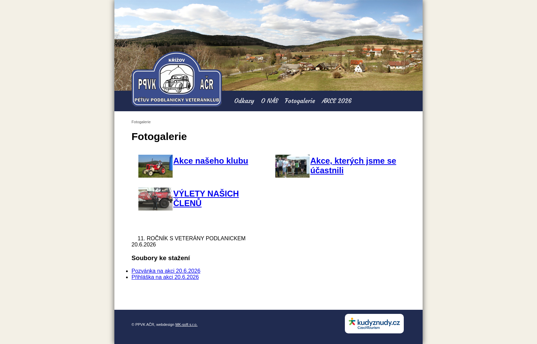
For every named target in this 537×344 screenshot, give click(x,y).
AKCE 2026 (337, 101)
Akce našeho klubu (210, 160)
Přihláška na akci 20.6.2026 (165, 277)
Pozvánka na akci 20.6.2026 (166, 271)
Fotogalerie (300, 101)
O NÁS (269, 101)
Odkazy (244, 101)
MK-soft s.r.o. (186, 324)
